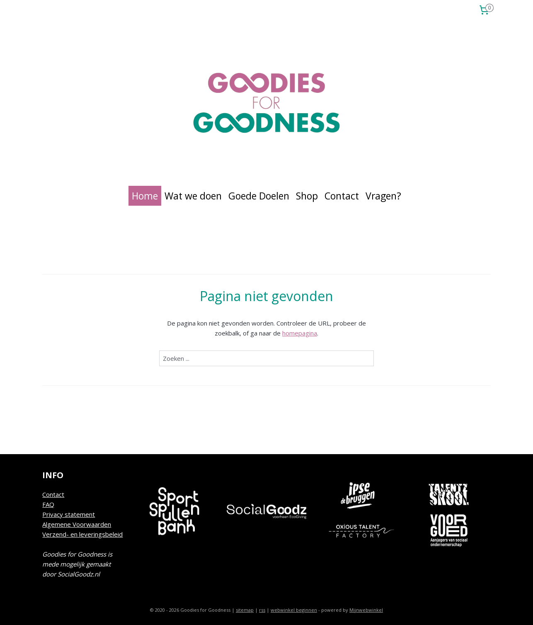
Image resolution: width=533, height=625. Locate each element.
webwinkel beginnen (294, 610)
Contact (342, 195)
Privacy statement (68, 514)
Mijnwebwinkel (366, 610)
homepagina (299, 333)
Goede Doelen (258, 195)
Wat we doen (193, 195)
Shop (307, 195)
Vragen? (383, 195)
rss (262, 610)
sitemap (245, 610)
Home (145, 195)
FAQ (48, 504)
